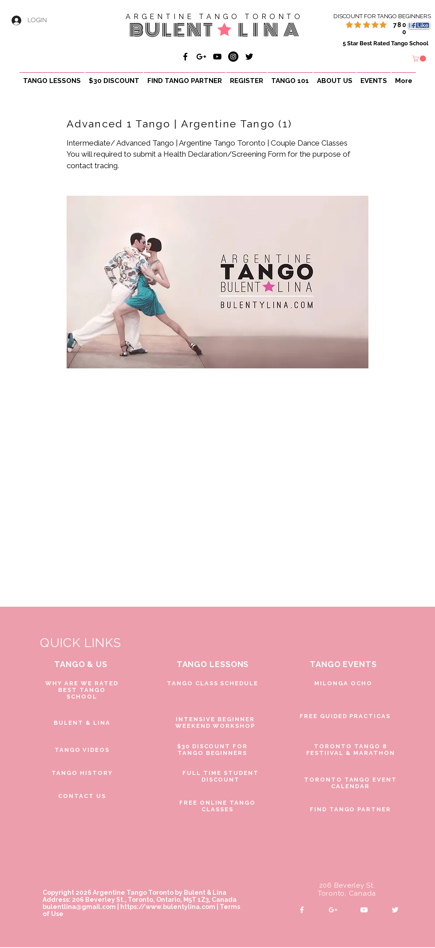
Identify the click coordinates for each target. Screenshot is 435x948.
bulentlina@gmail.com (79, 906)
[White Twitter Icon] (395, 909)
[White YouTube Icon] (364, 909)
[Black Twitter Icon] (249, 56)
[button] (419, 58)
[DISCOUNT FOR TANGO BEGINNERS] (371, 16)
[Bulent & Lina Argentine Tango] (185, 56)
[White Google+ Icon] (332, 909)
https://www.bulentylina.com (167, 906)
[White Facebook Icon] (301, 909)
